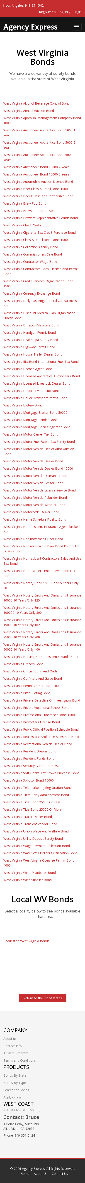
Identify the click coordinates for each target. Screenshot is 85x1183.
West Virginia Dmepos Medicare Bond (31, 325)
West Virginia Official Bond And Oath (30, 671)
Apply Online (12, 1097)
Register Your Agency (54, 12)
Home (24, 1173)
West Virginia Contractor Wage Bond (30, 261)
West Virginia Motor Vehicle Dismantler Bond (36, 476)
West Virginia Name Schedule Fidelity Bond (34, 519)
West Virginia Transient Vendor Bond (30, 824)
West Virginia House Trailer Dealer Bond (32, 354)
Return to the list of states (42, 998)
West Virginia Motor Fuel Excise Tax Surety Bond (39, 441)
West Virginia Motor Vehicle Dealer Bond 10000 (38, 468)
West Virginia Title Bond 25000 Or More (32, 809)
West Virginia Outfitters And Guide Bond (32, 678)
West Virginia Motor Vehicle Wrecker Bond (34, 505)
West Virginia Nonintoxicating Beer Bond (33, 539)
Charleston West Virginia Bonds (26, 941)
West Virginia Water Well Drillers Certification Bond (40, 853)
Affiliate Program (15, 1053)
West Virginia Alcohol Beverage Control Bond (36, 103)
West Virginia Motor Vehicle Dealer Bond (33, 461)
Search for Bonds (16, 1090)
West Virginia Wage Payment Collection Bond (36, 846)
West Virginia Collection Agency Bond (30, 247)
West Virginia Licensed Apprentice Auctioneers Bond (41, 376)
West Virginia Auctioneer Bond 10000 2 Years (36, 167)
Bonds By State (14, 1075)
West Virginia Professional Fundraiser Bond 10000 (40, 715)
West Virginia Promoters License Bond (31, 722)
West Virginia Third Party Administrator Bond (36, 795)
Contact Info (12, 1046)
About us (10, 1038)
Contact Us (60, 1173)
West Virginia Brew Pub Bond (24, 203)
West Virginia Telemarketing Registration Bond (37, 787)
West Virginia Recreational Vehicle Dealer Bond (37, 744)
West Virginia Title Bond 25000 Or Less (32, 802)
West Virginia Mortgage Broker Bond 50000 (35, 412)
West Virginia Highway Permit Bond (29, 347)
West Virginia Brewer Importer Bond (29, 210)
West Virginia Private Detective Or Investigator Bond (41, 700)
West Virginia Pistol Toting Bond (27, 693)
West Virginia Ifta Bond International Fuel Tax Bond (41, 361)
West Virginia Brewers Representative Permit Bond (40, 218)
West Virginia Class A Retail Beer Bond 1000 (35, 240)
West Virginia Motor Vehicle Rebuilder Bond (35, 497)
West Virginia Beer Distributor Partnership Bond (38, 196)
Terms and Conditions (19, 1060)
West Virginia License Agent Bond (28, 369)
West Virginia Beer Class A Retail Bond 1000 (35, 189)
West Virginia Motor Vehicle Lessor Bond (33, 483)
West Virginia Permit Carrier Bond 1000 (32, 686)
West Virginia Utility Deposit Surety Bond (33, 838)
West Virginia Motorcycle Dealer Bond (31, 512)
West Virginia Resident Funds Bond (28, 758)
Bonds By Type (14, 1082)
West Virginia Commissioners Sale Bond (32, 254)
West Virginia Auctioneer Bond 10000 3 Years (36, 174)
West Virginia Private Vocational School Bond (36, 707)
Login (77, 12)
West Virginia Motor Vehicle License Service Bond (39, 490)
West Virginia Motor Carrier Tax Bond (30, 434)
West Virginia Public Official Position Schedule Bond (41, 729)
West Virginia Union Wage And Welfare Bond (36, 831)
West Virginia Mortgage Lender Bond (30, 420)
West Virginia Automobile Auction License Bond (38, 181)
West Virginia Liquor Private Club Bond (31, 390)
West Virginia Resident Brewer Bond (29, 751)
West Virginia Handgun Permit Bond (29, 332)
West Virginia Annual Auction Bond (28, 110)
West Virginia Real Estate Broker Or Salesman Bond (41, 736)
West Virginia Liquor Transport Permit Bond (35, 398)
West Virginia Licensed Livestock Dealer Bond (36, 383)
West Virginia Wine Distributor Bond (29, 872)
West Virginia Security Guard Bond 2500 (32, 766)
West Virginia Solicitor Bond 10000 (28, 780)
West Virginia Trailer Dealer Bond (27, 817)
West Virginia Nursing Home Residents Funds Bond (40, 656)
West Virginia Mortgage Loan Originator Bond (36, 427)
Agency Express (33, 1168)
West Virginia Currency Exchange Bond (31, 293)
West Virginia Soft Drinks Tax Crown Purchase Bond (41, 773)
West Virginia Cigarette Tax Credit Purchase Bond (39, 232)
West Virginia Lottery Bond (23, 405)
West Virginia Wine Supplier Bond (27, 880)
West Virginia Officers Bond (23, 664)
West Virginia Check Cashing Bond (28, 225)
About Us (40, 1173)
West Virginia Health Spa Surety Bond (30, 340)
